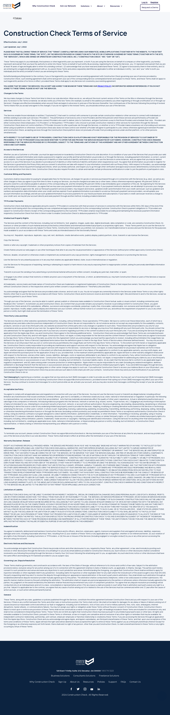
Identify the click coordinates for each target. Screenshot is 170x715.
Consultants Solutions (84, 676)
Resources (88, 682)
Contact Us (135, 682)
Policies (101, 682)
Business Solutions (60, 676)
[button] (86, 6)
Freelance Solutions (109, 676)
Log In (145, 2)
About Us (74, 682)
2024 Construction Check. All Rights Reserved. (85, 695)
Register (154, 2)
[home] (12, 6)
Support (112, 682)
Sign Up (62, 682)
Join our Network (68, 6)
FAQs (123, 682)
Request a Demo (150, 7)
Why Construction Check (43, 6)
